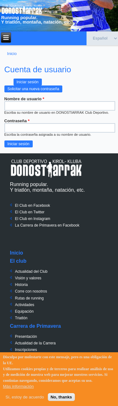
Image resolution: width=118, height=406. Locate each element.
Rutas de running (29, 298)
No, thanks (61, 398)
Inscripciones (26, 350)
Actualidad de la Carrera (35, 343)
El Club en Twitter (30, 212)
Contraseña (17, 120)
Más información (18, 387)
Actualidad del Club (31, 271)
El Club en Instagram (32, 219)
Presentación (26, 336)
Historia (21, 285)
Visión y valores (28, 278)
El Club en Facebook (32, 205)
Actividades (24, 305)
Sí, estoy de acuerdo (24, 398)
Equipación (24, 311)
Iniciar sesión (29, 81)
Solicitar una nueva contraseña (33, 89)
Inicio (12, 53)
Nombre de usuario (24, 98)
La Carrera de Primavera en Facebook (47, 225)
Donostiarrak (46, 168)
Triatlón (21, 318)
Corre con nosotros (31, 291)
